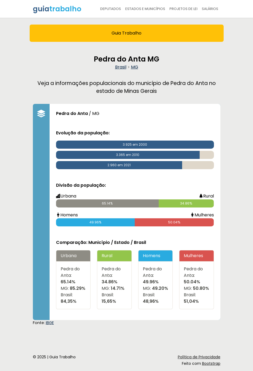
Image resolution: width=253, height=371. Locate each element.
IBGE (50, 322)
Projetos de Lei (183, 8)
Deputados (110, 8)
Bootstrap (211, 363)
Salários (210, 8)
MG (134, 67)
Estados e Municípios (145, 8)
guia (57, 9)
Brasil (120, 67)
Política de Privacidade (199, 357)
